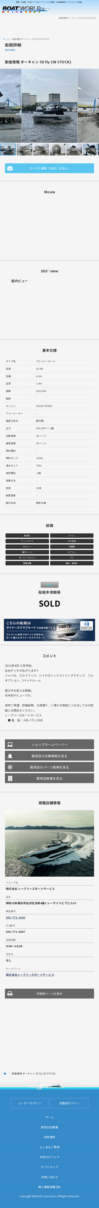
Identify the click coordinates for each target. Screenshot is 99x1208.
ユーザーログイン (29, 1103)
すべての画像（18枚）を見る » (49, 168)
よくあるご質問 (50, 1147)
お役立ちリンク (50, 1157)
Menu (93, 9)
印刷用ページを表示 (49, 994)
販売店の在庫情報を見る (50, 756)
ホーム (6, 38)
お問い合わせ (49, 1177)
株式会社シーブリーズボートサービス (30, 975)
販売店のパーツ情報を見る (49, 767)
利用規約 (49, 1137)
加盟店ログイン (69, 1103)
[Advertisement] (49, 28)
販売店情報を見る (50, 778)
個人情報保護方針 (49, 1187)
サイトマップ (49, 1167)
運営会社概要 (49, 1127)
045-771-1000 (15, 917)
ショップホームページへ (50, 744)
